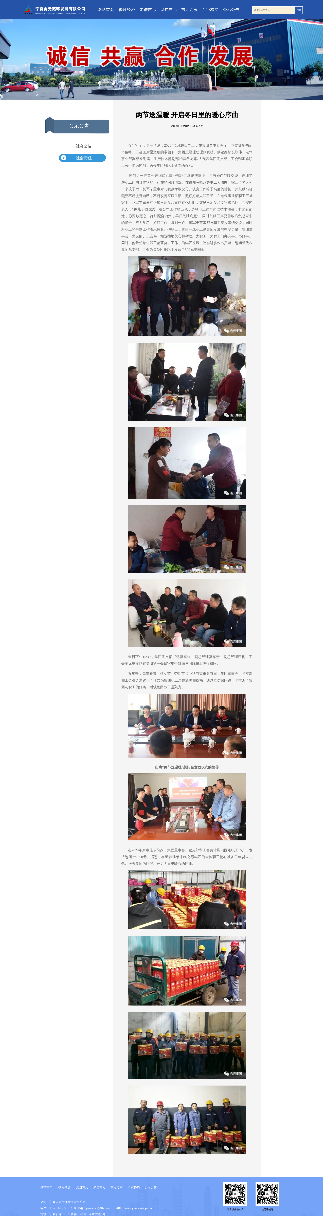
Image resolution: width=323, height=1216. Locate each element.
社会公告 (84, 146)
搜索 (299, 10)
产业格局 (210, 9)
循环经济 (127, 9)
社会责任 (84, 158)
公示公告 (231, 9)
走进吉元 (148, 9)
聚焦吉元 (168, 9)
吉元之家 (189, 9)
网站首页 (106, 9)
